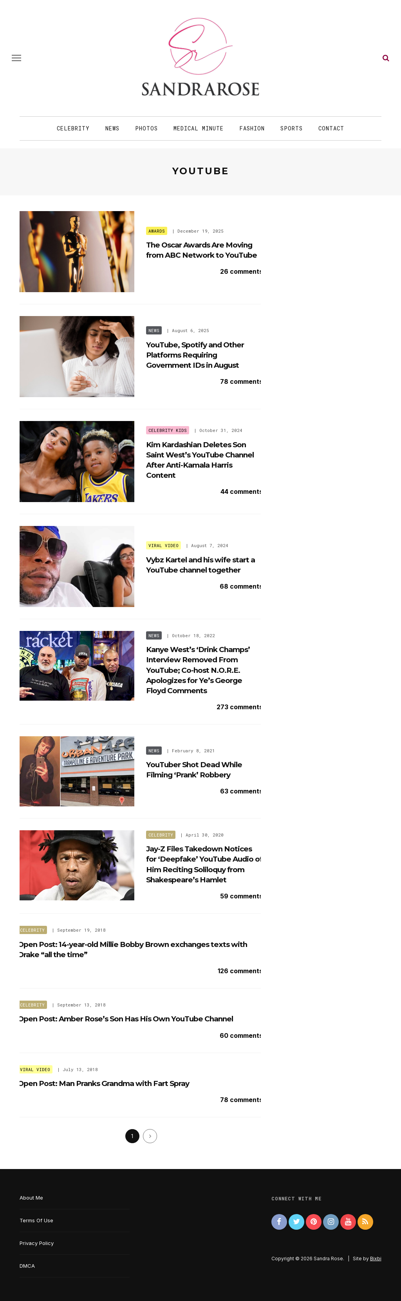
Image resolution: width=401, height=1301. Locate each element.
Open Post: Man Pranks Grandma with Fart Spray (103, 1083)
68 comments (241, 586)
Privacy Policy (37, 1243)
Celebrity (73, 128)
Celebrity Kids (167, 430)
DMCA (27, 1266)
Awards (156, 231)
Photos (146, 128)
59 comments (241, 896)
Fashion (252, 128)
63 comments (241, 791)
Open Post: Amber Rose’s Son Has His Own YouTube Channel (125, 1018)
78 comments (241, 381)
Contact (331, 128)
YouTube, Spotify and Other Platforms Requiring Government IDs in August (195, 355)
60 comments (241, 1035)
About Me (31, 1197)
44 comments (241, 491)
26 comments (241, 271)
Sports (291, 128)
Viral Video (163, 545)
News (112, 128)
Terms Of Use (36, 1220)
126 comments (240, 971)
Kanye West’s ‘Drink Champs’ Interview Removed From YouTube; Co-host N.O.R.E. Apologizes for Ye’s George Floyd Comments (198, 670)
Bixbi (375, 1258)
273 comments (240, 707)
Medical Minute (198, 128)
